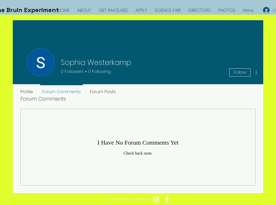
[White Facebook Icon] (167, 199)
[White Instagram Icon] (156, 199)
